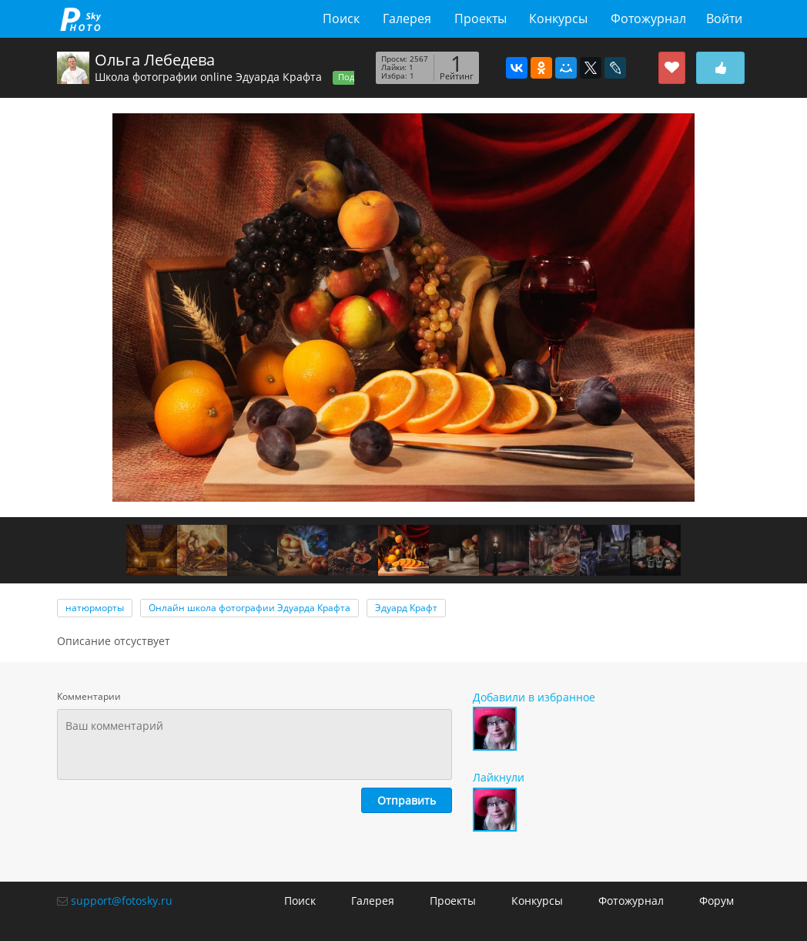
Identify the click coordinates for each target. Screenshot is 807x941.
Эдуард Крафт (406, 607)
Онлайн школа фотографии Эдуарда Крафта (249, 607)
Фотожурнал (648, 18)
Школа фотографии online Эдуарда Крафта (208, 76)
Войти (724, 18)
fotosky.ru (80, 18)
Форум (716, 900)
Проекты (480, 18)
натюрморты (94, 607)
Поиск (341, 18)
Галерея (407, 18)
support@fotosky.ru (121, 900)
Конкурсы (558, 18)
